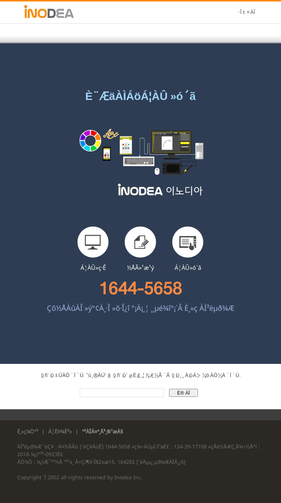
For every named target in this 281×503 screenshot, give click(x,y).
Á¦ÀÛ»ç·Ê (93, 268)
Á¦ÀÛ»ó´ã (188, 268)
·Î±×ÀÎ (246, 12)
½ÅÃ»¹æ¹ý (140, 268)
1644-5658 (140, 288)
